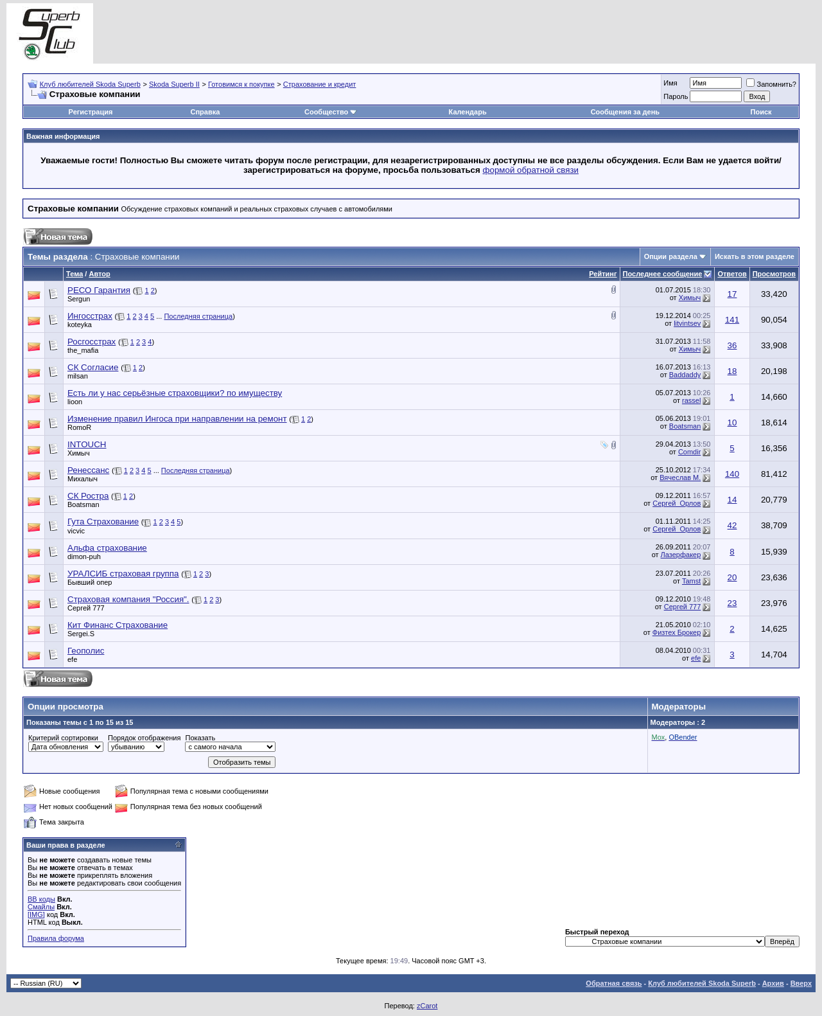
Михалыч (82, 479)
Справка (205, 112)
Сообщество (330, 112)
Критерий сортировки (63, 738)
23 (732, 603)
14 (732, 499)
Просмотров (774, 274)
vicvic (76, 531)
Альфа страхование (107, 548)
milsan (77, 376)
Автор (99, 274)
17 (732, 294)
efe (72, 659)
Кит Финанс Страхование (117, 625)
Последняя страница (198, 316)
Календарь (468, 112)
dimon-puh (84, 556)
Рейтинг (602, 274)
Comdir (689, 452)
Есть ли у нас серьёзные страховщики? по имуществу (174, 393)
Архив (773, 983)
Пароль (675, 96)
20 (732, 577)
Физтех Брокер (676, 632)
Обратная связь (614, 983)
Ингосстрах (89, 316)
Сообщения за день (625, 112)
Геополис (85, 650)
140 (732, 474)
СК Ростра (88, 496)
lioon (74, 402)
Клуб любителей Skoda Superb (90, 84)
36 (732, 345)
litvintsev (687, 323)
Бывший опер (89, 582)
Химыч (690, 297)
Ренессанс (88, 470)
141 (732, 320)
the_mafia (82, 350)
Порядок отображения (144, 738)
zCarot (427, 1006)
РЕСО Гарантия (98, 290)
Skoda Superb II (174, 84)
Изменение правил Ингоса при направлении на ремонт (177, 418)
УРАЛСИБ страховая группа (123, 573)
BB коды (41, 899)
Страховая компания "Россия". (128, 599)
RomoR (79, 427)
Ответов (731, 274)
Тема (74, 274)
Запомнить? (771, 84)
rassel (691, 400)
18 (732, 371)
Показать (200, 738)
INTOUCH (86, 444)
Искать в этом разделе (754, 256)
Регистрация (91, 112)
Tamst (691, 581)
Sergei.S (80, 633)
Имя (670, 83)
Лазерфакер (681, 554)
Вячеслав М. (680, 477)
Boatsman (685, 426)
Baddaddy (685, 375)
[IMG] (36, 914)
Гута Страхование (103, 521)
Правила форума (56, 938)
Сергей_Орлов (676, 503)
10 (732, 422)
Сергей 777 (86, 608)
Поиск (761, 112)
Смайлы (41, 907)
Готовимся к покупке (241, 84)
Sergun (78, 299)
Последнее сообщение (663, 274)
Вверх (801, 983)
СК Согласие (92, 367)
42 (732, 525)
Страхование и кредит (319, 84)
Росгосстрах (91, 341)
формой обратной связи (531, 170)
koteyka (79, 324)
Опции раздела (670, 256)
